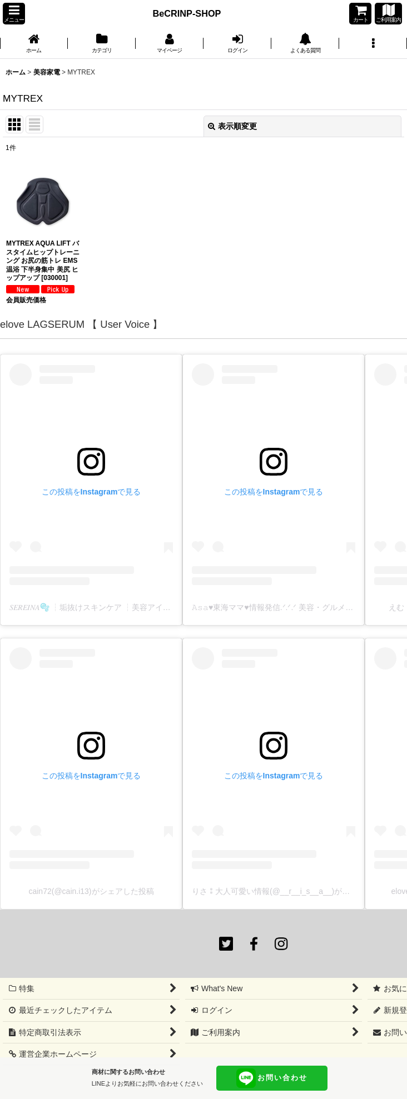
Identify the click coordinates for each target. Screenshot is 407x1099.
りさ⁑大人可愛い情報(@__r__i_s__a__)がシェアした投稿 (294, 891)
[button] (14, 13)
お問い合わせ (271, 1078)
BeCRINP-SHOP (187, 13)
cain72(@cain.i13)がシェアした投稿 (90, 891)
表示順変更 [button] (232, 126)
